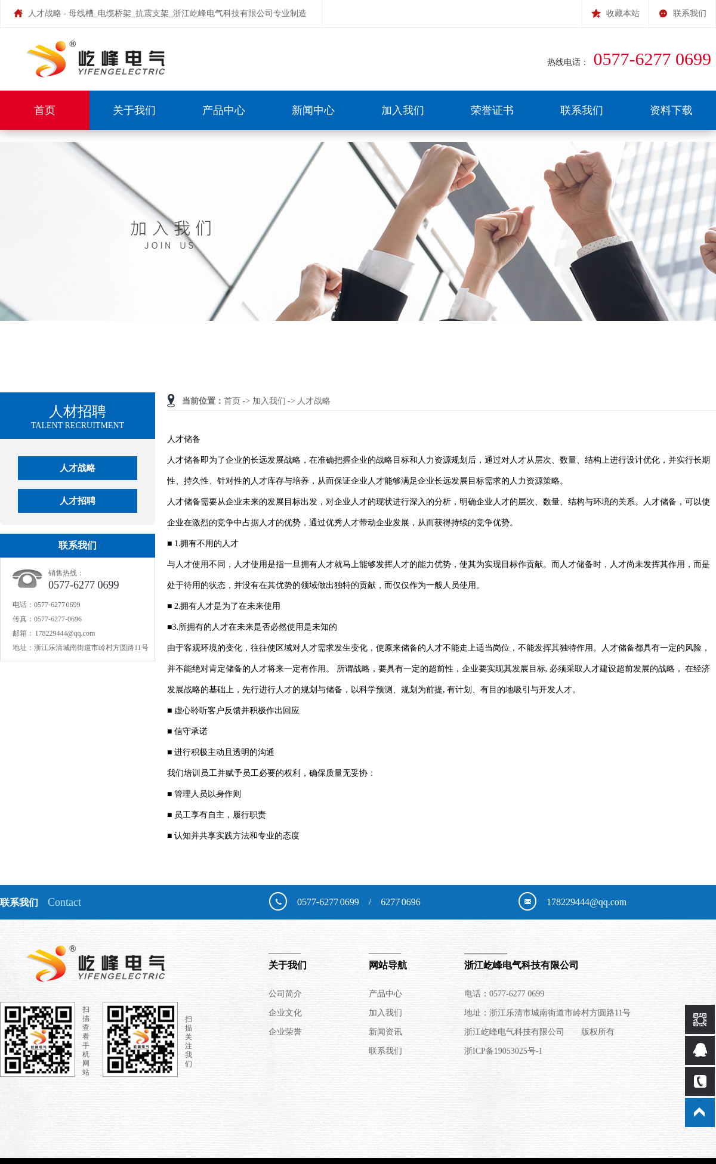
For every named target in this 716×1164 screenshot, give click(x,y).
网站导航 (416, 958)
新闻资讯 (385, 1031)
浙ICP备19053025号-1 (503, 1051)
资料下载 (671, 110)
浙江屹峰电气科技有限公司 (584, 958)
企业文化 (285, 1012)
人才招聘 (77, 501)
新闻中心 (313, 110)
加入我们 (402, 110)
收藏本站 (615, 9)
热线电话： (632, 62)
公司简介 (285, 993)
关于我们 (134, 110)
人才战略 (314, 401)
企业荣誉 (285, 1031)
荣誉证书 (492, 110)
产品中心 (223, 110)
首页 (44, 110)
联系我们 (682, 9)
